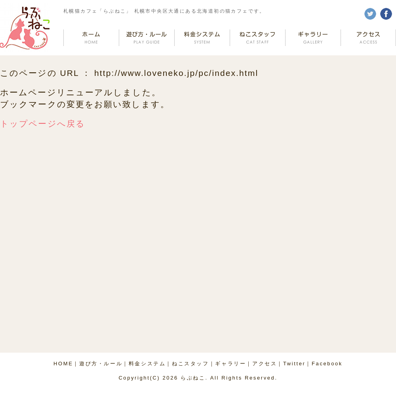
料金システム (147, 364)
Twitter (294, 364)
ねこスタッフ (190, 364)
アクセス (264, 364)
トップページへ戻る (42, 123)
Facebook (327, 364)
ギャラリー (230, 364)
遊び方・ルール (100, 364)
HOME (63, 364)
